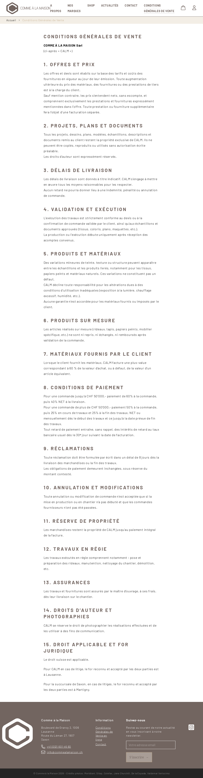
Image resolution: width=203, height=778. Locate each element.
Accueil (11, 20)
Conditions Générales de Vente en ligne (104, 733)
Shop (91, 5)
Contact (131, 5)
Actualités (109, 5)
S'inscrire (139, 757)
